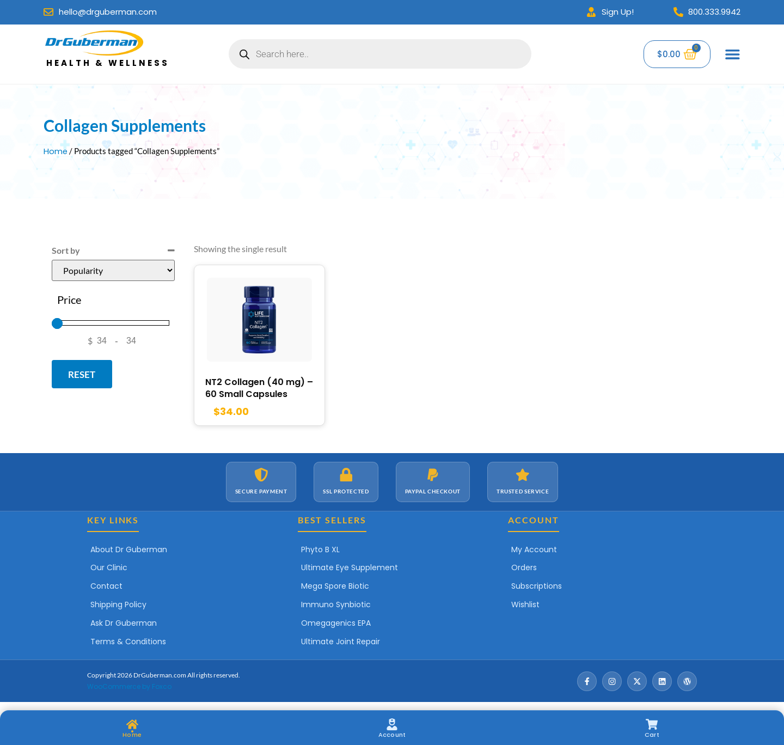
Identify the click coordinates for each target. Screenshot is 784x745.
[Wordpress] (687, 683)
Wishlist (525, 606)
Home (56, 151)
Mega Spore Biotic (335, 588)
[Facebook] (587, 683)
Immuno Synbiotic (336, 606)
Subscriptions (536, 588)
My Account (534, 551)
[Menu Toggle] (732, 54)
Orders (524, 570)
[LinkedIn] (662, 683)
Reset (81, 374)
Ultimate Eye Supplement (349, 570)
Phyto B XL (320, 551)
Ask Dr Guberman (123, 625)
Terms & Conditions (128, 643)
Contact (106, 588)
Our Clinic (108, 570)
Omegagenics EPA (336, 625)
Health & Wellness (107, 63)
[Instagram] (612, 683)
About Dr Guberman (128, 551)
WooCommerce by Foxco (129, 688)
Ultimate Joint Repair (340, 643)
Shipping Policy (118, 606)
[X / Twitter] (637, 683)
